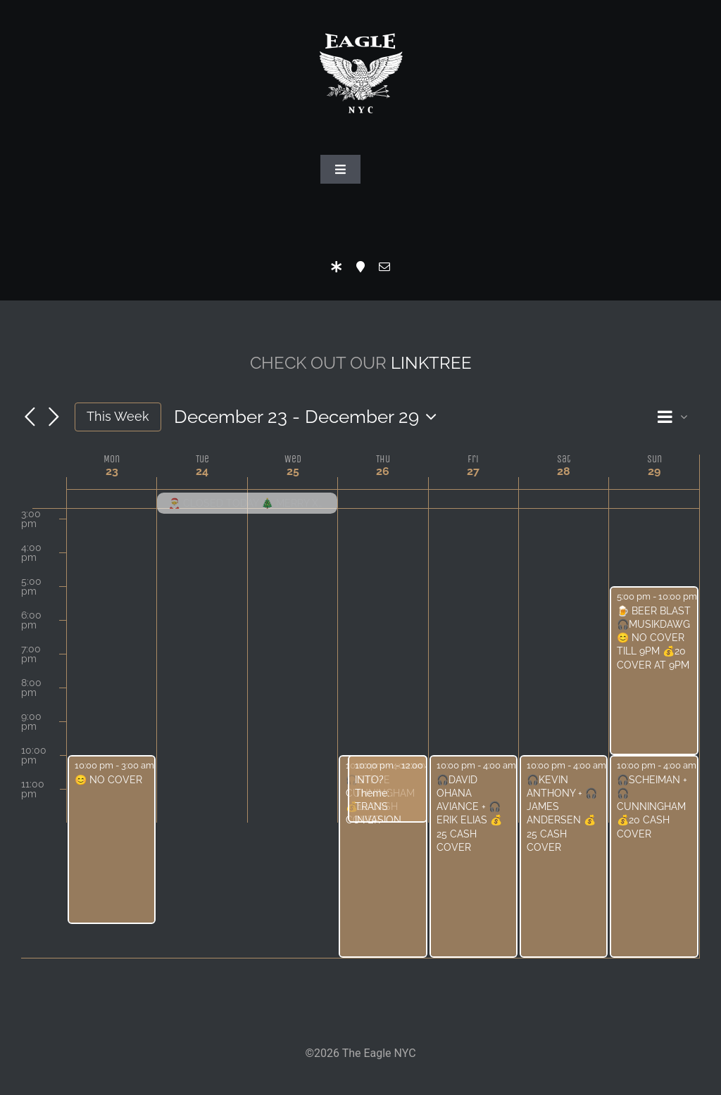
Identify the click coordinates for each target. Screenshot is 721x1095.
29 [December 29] (654, 471)
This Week (118, 416)
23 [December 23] (112, 471)
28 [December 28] (563, 471)
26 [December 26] (382, 471)
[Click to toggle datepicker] (309, 416)
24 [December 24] (202, 471)
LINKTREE (431, 363)
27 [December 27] (473, 471)
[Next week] (53, 418)
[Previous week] (29, 418)
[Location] (360, 266)
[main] (360, 675)
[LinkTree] (336, 266)
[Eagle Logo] (360, 19)
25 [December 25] (293, 471)
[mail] (384, 266)
